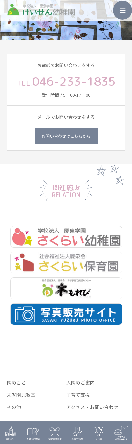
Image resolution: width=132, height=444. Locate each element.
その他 (14, 407)
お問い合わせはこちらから (66, 136)
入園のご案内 (80, 382)
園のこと (16, 382)
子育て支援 (78, 394)
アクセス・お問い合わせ (92, 407)
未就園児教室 (21, 394)
